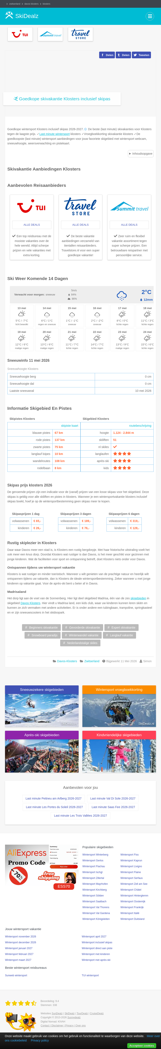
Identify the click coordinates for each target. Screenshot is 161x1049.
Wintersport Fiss (130, 854)
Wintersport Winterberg (95, 854)
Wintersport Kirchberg (94, 889)
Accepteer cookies (141, 1045)
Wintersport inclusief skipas (97, 942)
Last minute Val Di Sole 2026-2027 (112, 798)
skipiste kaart (69, 425)
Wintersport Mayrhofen (95, 883)
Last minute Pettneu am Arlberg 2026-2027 (54, 798)
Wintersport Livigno (131, 866)
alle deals (31, 224)
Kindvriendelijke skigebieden (119, 735)
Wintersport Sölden (93, 895)
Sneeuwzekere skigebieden (42, 690)
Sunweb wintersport (16, 975)
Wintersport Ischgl (92, 872)
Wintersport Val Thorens (95, 907)
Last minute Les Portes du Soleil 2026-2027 (54, 807)
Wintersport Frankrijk (132, 907)
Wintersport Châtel (131, 889)
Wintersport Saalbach (94, 901)
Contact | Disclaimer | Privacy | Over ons (63, 1025)
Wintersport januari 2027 (18, 948)
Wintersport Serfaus (132, 878)
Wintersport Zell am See (134, 883)
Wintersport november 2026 (20, 936)
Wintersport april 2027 (94, 936)
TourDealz (82, 1013)
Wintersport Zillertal (93, 878)
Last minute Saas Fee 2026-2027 (113, 807)
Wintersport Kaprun (131, 860)
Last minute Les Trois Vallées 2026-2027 (80, 815)
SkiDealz (69, 1013)
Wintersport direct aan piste (97, 948)
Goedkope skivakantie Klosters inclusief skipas (64, 98)
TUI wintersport (90, 975)
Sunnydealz (74, 1017)
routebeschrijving (140, 425)
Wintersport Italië (130, 913)
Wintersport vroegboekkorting (119, 690)
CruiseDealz (97, 1013)
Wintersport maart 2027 (18, 960)
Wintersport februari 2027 (19, 954)
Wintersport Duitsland (133, 919)
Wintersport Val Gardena (96, 913)
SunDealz (57, 1013)
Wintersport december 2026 (20, 942)
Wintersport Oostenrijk (133, 901)
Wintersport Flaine (131, 872)
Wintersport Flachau (93, 866)
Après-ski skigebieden (41, 735)
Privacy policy (40, 1040)
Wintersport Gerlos (92, 860)
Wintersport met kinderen (96, 954)
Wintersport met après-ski (96, 960)
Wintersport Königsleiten (96, 919)
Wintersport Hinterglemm (134, 895)
